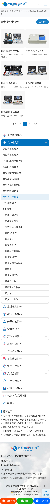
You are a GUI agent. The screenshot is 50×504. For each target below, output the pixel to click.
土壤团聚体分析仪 (11, 287)
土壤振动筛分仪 (10, 299)
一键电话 (41, 501)
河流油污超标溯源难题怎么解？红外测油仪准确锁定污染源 (26, 435)
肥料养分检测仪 (10, 197)
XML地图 (16, 494)
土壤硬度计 (8, 239)
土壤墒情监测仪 (10, 221)
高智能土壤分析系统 (12, 161)
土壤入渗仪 (8, 293)
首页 (11, 11)
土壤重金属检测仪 (11, 179)
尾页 (35, 124)
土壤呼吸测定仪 (10, 191)
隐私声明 (34, 494)
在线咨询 (8, 501)
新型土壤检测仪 (10, 148)
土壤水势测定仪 (10, 257)
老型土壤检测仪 (10, 154)
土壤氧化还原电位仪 (12, 263)
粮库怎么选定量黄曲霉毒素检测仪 (19, 427)
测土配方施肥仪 (10, 167)
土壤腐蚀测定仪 (10, 275)
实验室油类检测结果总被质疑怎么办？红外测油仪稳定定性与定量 (26, 416)
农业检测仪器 (29, 11)
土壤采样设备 (9, 281)
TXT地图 (25, 494)
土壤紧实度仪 (9, 245)
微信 (25, 501)
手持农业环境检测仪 (12, 227)
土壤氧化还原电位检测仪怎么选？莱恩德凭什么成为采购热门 (26, 423)
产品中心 (18, 11)
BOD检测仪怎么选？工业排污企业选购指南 (23, 431)
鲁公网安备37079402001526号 (25, 492)
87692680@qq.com (10, 465)
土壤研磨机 (8, 269)
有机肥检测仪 (9, 203)
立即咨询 (42, 22)
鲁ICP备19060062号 (25, 489)
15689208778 (23, 456)
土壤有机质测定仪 (11, 185)
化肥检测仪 (8, 209)
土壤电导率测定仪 (11, 251)
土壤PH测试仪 (10, 233)
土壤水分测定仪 (10, 215)
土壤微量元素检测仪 (12, 173)
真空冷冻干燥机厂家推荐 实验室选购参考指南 (24, 419)
